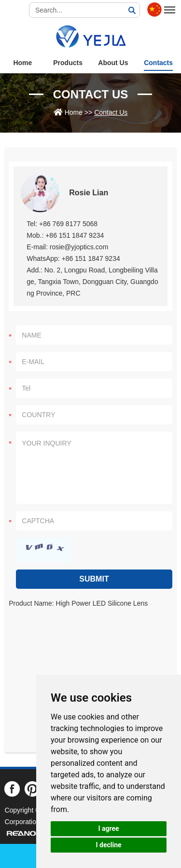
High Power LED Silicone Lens (102, 603)
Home (22, 63)
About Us (113, 63)
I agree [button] (108, 828)
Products (68, 63)
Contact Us (90, 94)
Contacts (158, 63)
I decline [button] (108, 845)
